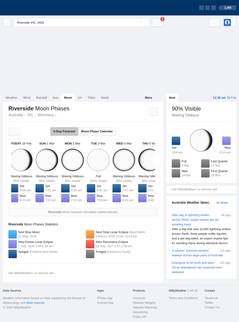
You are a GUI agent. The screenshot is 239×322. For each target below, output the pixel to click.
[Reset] (137, 22)
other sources (35, 302)
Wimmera (45, 115)
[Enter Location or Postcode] (81, 22)
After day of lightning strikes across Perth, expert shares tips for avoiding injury (201, 229)
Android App (105, 302)
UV (80, 97)
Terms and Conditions (183, 298)
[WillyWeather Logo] (25, 8)
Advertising (140, 312)
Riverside (58, 114)
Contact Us (211, 307)
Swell (105, 97)
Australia (15, 115)
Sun (56, 97)
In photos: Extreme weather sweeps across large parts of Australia (201, 252)
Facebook (211, 298)
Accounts (139, 298)
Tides (91, 97)
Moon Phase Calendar (97, 131)
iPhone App (105, 298)
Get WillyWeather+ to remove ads (194, 189)
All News (222, 202)
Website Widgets (144, 302)
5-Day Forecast (64, 131)
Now (172, 97)
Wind (27, 97)
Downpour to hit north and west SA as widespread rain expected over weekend (201, 267)
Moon (68, 97)
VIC (30, 115)
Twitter (208, 302)
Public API (140, 316)
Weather (12, 97)
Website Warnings (145, 307)
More (148, 97)
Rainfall (41, 97)
